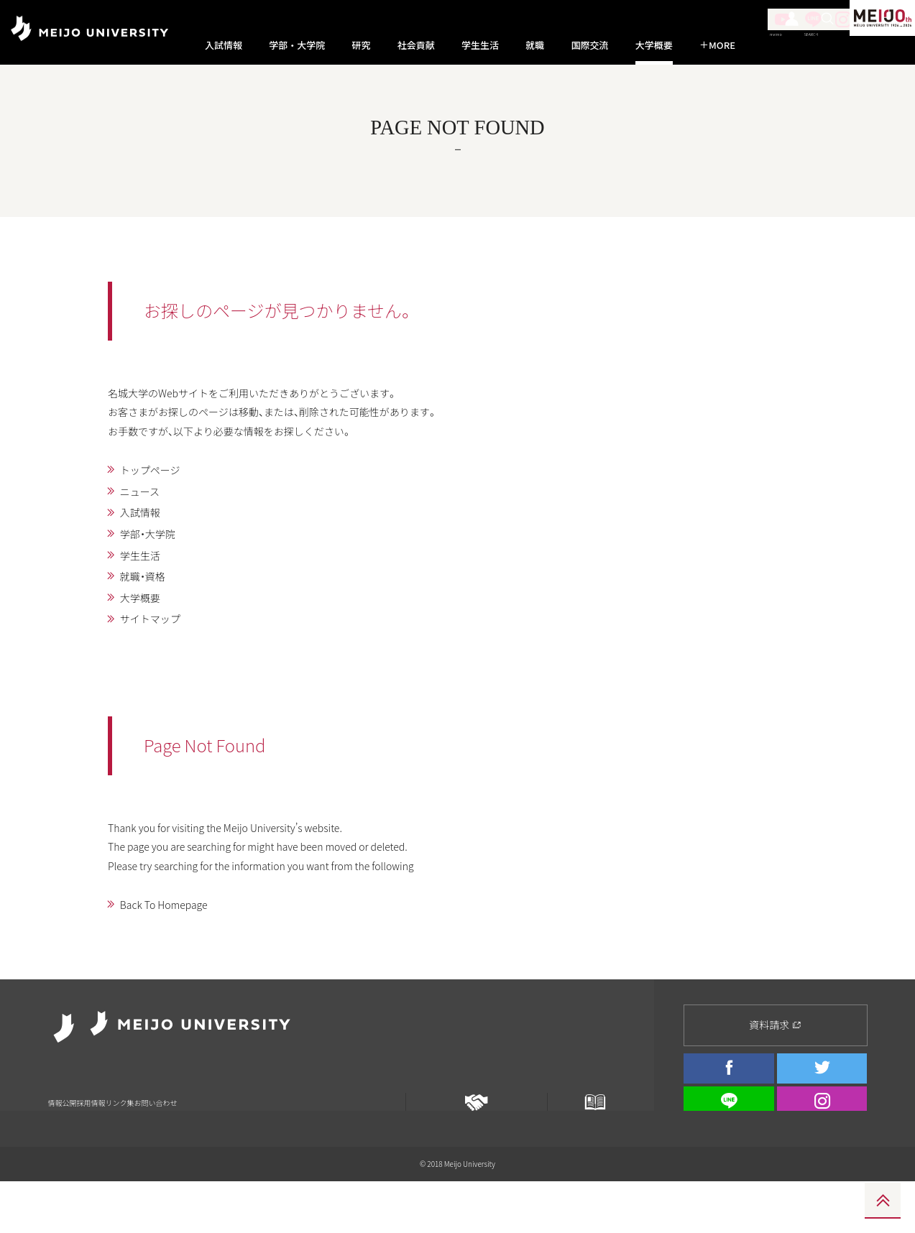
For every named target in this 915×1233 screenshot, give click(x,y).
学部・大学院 (297, 45)
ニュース (144, 516)
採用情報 (115, 1102)
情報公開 (67, 1102)
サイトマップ (155, 655)
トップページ (155, 492)
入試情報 (223, 45)
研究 (360, 45)
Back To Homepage (171, 953)
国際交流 (590, 45)
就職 (534, 45)
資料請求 (775, 1035)
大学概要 (654, 45)
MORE (717, 45)
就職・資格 (147, 608)
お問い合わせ (223, 1102)
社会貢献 (416, 45)
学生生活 (480, 45)
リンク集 (164, 1102)
